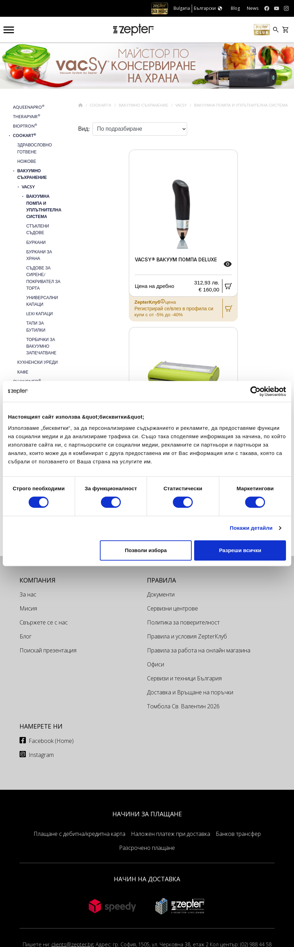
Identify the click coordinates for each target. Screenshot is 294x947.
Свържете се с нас (44, 622)
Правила (161, 580)
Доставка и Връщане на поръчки (190, 692)
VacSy (181, 105)
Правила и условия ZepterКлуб (187, 636)
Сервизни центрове (172, 608)
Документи (161, 594)
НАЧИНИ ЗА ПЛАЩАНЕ (147, 814)
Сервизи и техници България (184, 678)
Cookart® (101, 105)
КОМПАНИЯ (38, 580)
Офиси (155, 664)
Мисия (28, 608)
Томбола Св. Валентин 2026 (183, 706)
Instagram (41, 755)
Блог (25, 636)
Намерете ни (41, 726)
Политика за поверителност (183, 622)
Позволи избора (146, 550)
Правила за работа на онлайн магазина (198, 650)
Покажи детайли (251, 528)
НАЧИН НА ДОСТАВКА (147, 879)
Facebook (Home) (51, 741)
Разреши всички (240, 550)
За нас (28, 594)
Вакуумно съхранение (144, 105)
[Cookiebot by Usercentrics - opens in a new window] (255, 391)
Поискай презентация (48, 650)
